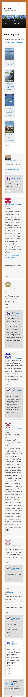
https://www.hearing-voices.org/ (12, 169)
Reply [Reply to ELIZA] (7, 172)
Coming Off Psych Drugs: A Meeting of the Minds (10, 63)
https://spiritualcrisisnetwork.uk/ (12, 262)
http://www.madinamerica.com (13, 627)
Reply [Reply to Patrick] (7, 307)
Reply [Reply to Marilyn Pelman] (7, 534)
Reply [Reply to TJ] (7, 384)
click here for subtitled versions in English (14, 42)
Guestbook (6, 26)
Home (5, 20)
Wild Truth (8, 9)
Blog (18, 20)
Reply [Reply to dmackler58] (9, 191)
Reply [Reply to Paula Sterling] (9, 673)
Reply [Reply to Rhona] (7, 562)
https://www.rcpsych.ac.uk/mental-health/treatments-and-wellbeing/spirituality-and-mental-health (13, 257)
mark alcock (8, 204)
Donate (19, 23)
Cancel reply (20, 680)
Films (14, 20)
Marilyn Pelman (8, 428)
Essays (5, 23)
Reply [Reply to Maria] (7, 612)
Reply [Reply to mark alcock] (7, 276)
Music (15, 23)
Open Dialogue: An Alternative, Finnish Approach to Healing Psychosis (10, 86)
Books (10, 23)
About (10, 20)
